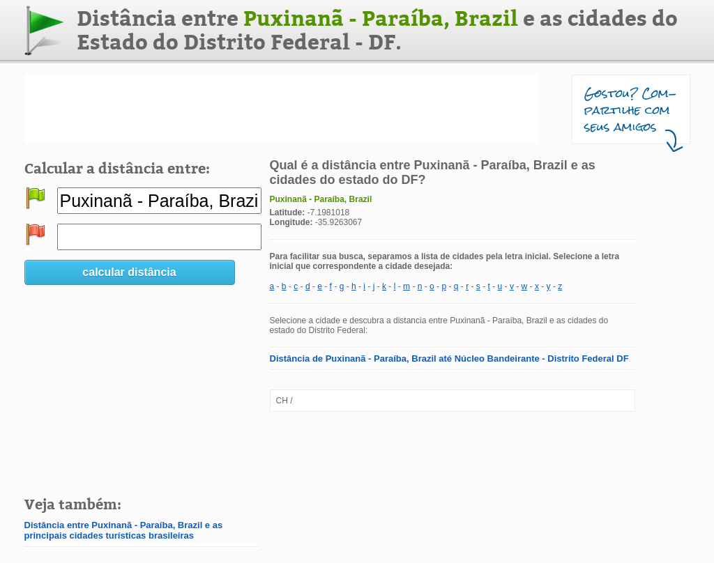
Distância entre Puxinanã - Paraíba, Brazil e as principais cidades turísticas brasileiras (123, 530)
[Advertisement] (281, 108)
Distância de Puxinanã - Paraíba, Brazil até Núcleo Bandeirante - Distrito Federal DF (449, 358)
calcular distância (129, 272)
